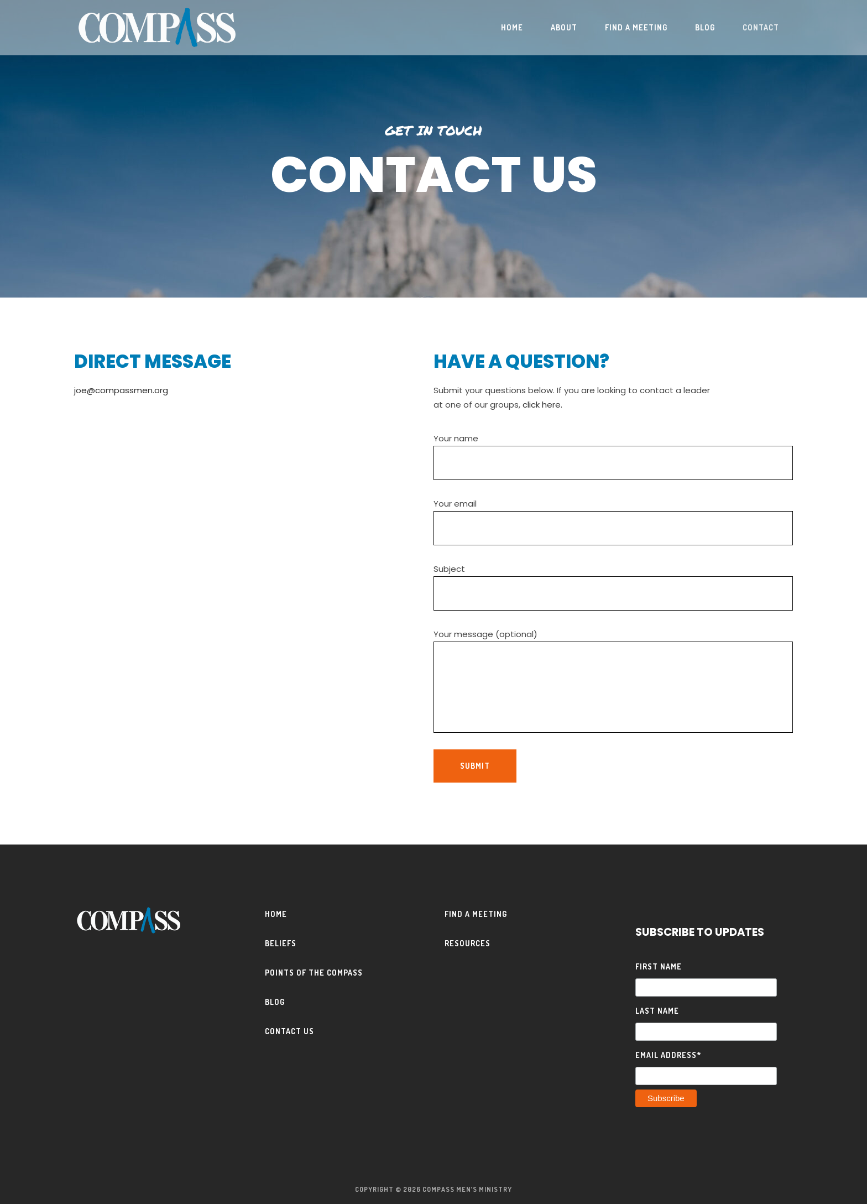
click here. (542, 404)
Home (276, 914)
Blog (275, 1002)
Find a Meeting (476, 914)
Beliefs (280, 943)
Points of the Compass (314, 972)
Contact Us (289, 1031)
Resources (467, 943)
